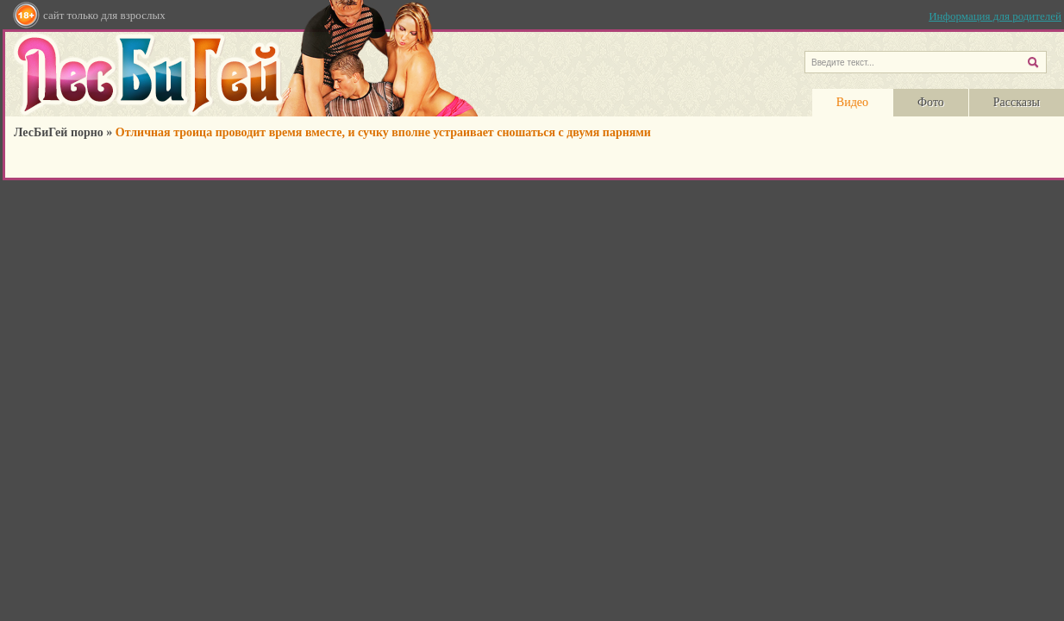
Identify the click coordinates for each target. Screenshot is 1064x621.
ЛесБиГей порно (58, 132)
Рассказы (1016, 102)
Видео (852, 102)
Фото (930, 102)
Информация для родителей (995, 16)
